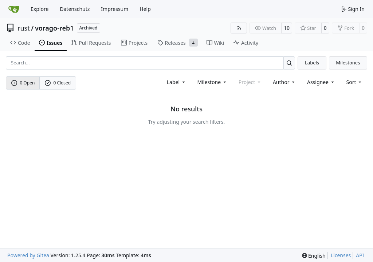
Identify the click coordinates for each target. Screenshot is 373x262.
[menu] (355, 82)
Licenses (341, 255)
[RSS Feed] (239, 28)
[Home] (14, 9)
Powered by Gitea (28, 255)
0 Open (23, 83)
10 (287, 27)
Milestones (348, 62)
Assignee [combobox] (321, 82)
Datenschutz (75, 8)
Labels (312, 62)
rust (23, 28)
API (360, 255)
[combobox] (176, 82)
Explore (39, 8)
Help (145, 8)
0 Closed (58, 83)
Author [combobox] (284, 82)
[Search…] (289, 62)
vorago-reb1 (54, 28)
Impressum (114, 8)
